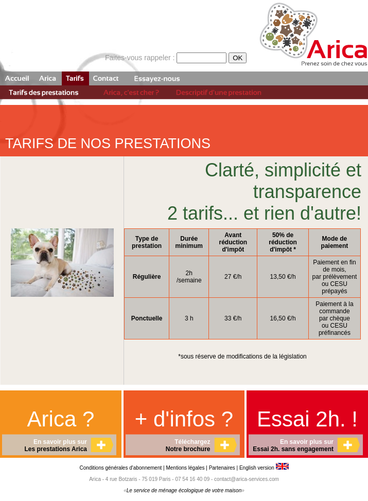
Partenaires (222, 468)
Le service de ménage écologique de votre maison (184, 490)
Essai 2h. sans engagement (293, 449)
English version (264, 468)
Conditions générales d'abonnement (121, 468)
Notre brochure (188, 449)
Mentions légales (185, 468)
